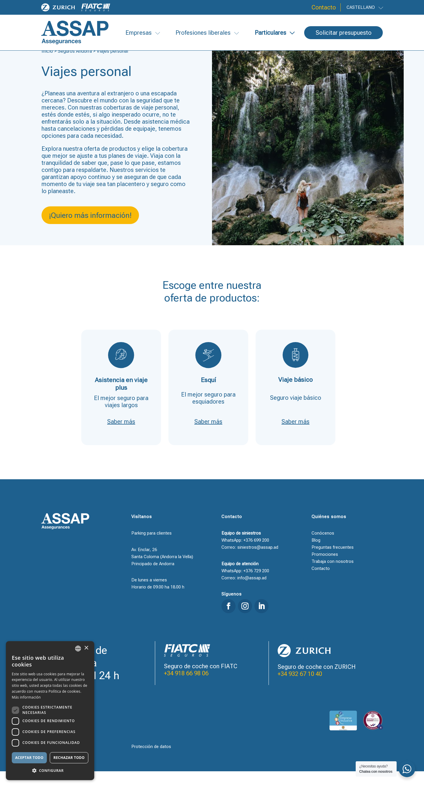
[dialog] (50, 710)
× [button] (86, 648)
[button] (50, 770)
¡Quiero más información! (90, 230)
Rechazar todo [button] (69, 757)
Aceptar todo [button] (29, 757)
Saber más (121, 436)
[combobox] (78, 648)
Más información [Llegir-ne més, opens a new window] (26, 697)
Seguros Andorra (75, 66)
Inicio (47, 66)
